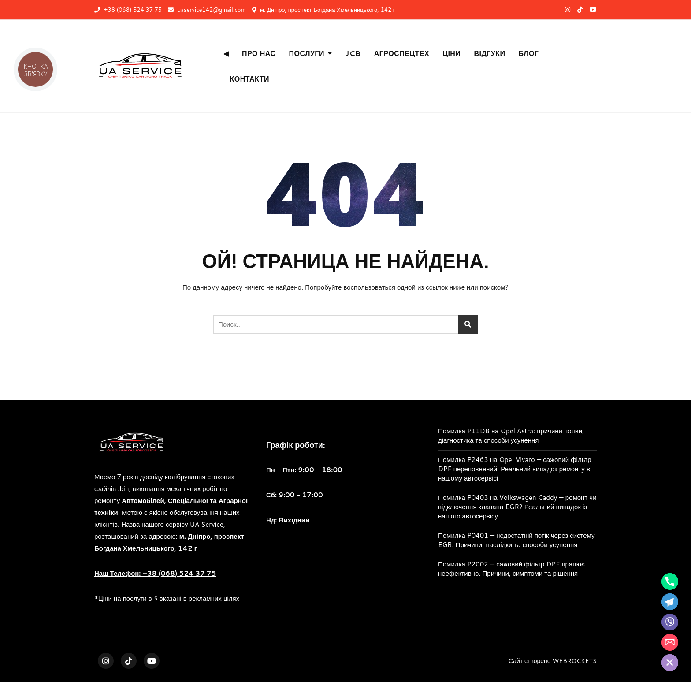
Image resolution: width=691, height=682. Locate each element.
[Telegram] (669, 601)
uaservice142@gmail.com (206, 10)
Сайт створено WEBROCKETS (553, 660)
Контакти (250, 79)
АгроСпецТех (402, 53)
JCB (352, 53)
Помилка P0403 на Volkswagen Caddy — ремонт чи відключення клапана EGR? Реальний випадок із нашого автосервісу (517, 507)
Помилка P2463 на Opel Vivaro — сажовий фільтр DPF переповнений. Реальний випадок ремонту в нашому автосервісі (514, 469)
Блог (529, 53)
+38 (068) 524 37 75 (128, 10)
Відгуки (489, 53)
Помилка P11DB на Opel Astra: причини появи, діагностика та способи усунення (511, 435)
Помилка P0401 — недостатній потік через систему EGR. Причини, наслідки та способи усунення (516, 540)
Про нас (259, 53)
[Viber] (669, 622)
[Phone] (669, 581)
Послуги (306, 53)
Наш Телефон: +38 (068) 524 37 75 (155, 573)
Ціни (451, 53)
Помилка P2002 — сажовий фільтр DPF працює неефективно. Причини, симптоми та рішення (511, 568)
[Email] (669, 642)
